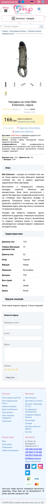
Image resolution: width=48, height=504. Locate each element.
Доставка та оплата (33, 401)
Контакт (28, 432)
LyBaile (32, 109)
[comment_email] (23, 338)
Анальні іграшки (9, 406)
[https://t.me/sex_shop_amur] (27, 472)
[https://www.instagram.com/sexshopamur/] (40, 466)
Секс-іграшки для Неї (11, 398)
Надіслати (10, 377)
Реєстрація (7, 444)
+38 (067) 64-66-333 (33, 455)
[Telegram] (22, 1)
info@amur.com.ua (33, 458)
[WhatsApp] (26, 1)
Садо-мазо (6, 421)
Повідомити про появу (26, 122)
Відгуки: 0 (16, 109)
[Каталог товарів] (23, 19)
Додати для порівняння (24, 131)
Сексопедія (30, 420)
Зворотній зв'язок (33, 461)
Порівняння (7, 447)
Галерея (28, 423)
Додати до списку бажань (30, 128)
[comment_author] (23, 327)
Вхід (4, 441)
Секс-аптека (7, 412)
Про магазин (30, 398)
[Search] (41, 26)
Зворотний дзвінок (10, 450)
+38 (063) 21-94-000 (33, 452)
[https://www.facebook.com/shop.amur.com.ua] (27, 466)
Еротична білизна (9, 409)
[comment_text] (23, 354)
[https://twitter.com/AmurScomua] (34, 466)
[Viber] (19, 1)
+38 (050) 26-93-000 (33, 449)
